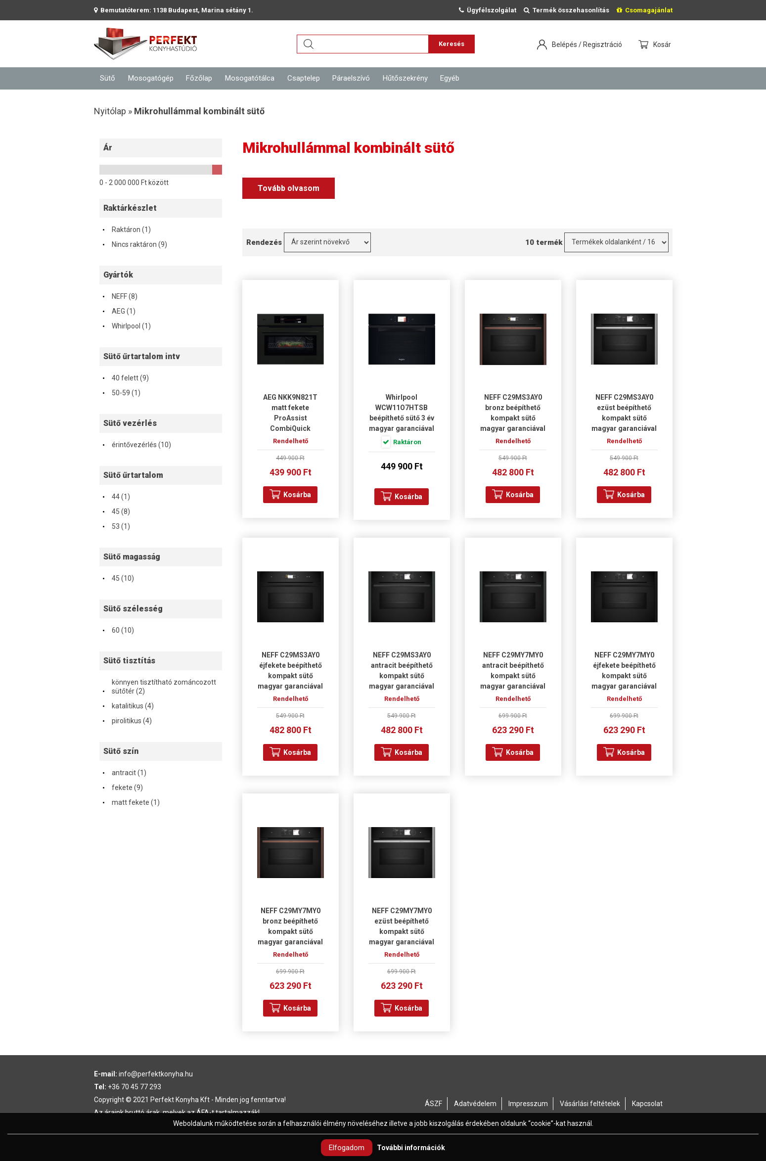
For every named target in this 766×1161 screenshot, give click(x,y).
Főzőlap (199, 78)
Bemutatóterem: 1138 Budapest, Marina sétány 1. (173, 10)
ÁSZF (433, 1104)
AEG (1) (118, 311)
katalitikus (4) (128, 705)
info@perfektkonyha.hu (156, 1074)
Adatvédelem (475, 1104)
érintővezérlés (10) (136, 444)
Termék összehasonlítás (566, 10)
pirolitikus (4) (127, 720)
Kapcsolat (647, 1104)
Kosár (663, 44)
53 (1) (116, 526)
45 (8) (116, 511)
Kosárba (297, 495)
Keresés (451, 43)
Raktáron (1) (126, 229)
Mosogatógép (151, 78)
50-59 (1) (121, 392)
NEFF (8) (119, 296)
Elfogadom (346, 1147)
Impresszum (528, 1104)
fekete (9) (122, 787)
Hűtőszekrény (405, 78)
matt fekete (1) (131, 802)
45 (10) (118, 578)
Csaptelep (303, 78)
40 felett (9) (125, 377)
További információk (411, 1148)
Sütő (107, 78)
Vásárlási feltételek (590, 1104)
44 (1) (116, 496)
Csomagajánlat (645, 10)
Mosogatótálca (249, 78)
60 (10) (118, 630)
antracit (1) (124, 772)
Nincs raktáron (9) (134, 244)
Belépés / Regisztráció (587, 44)
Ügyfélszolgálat (487, 10)
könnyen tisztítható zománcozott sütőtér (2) (159, 687)
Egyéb (449, 78)
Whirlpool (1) (126, 326)
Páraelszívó (351, 78)
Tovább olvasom (288, 188)
